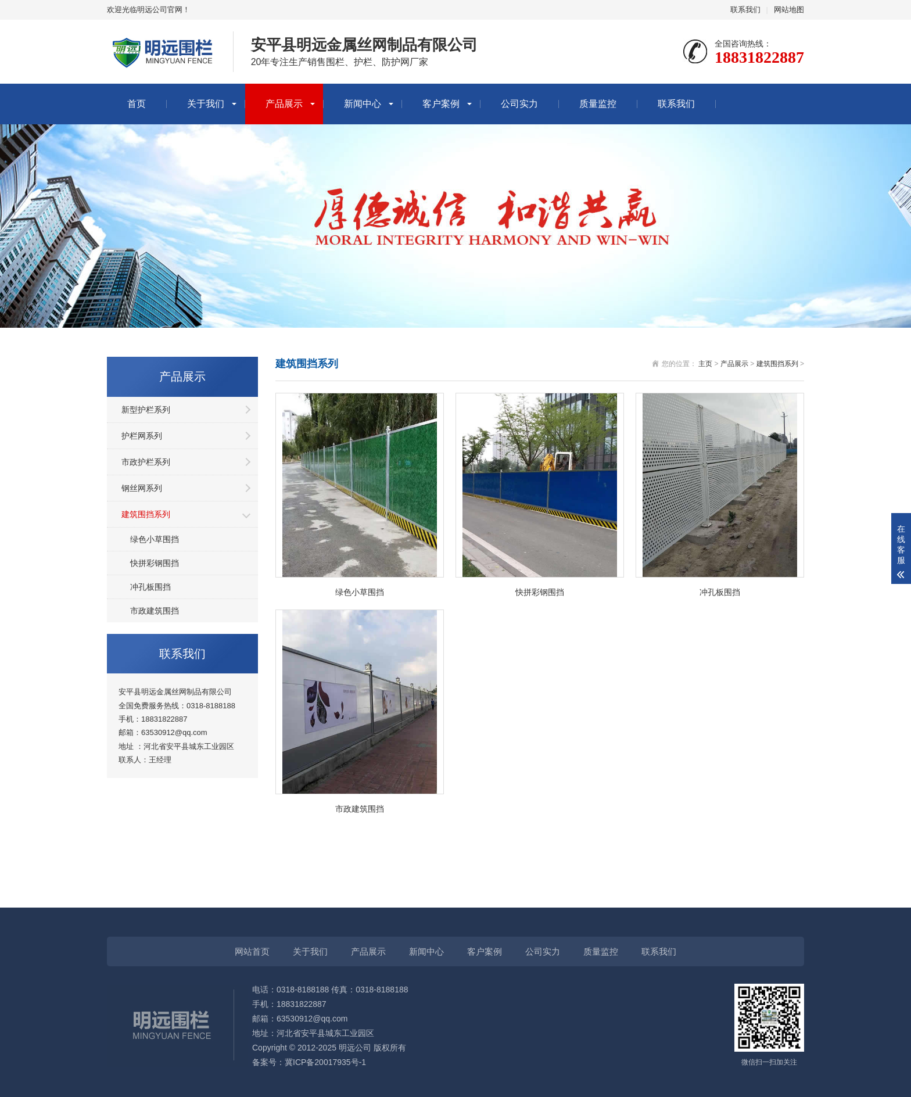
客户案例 (441, 104)
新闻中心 (362, 104)
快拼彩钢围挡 (154, 563)
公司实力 (519, 104)
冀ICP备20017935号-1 (325, 1062)
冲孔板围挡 (150, 586)
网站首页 (252, 951)
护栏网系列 (141, 435)
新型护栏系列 (145, 409)
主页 (705, 364)
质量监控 (597, 104)
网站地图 (789, 9)
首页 (136, 104)
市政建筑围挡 (154, 610)
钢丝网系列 (141, 488)
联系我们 (745, 9)
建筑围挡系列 (145, 514)
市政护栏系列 (145, 462)
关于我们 (205, 104)
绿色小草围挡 (154, 539)
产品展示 (284, 104)
